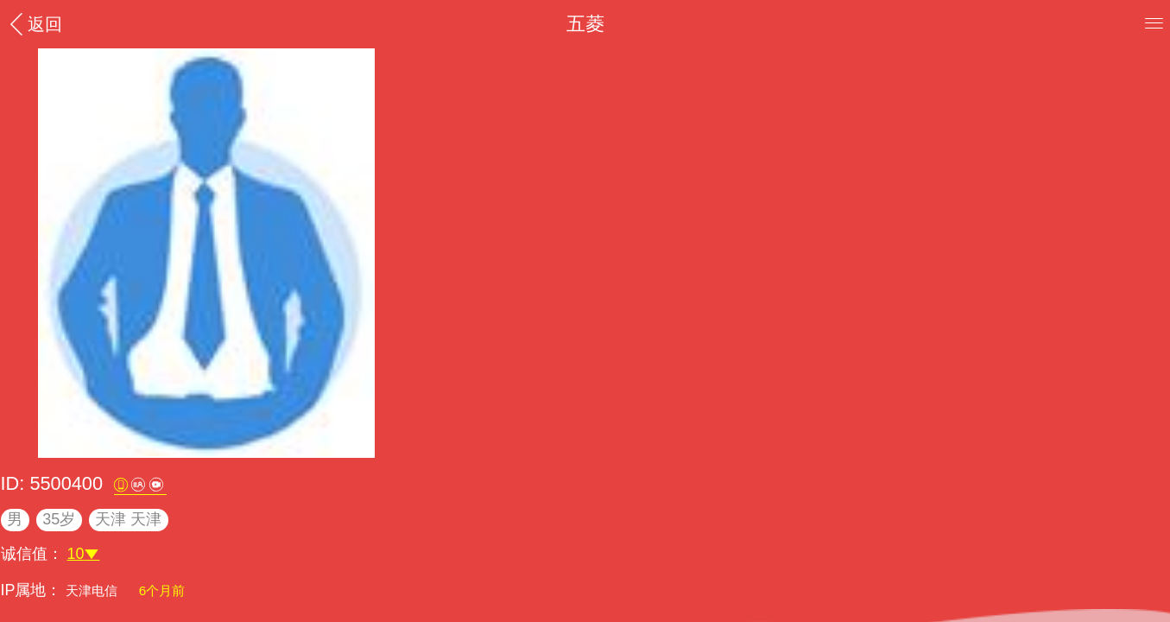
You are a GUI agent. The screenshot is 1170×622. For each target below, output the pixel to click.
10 (83, 553)
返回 (33, 24)
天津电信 (93, 590)
